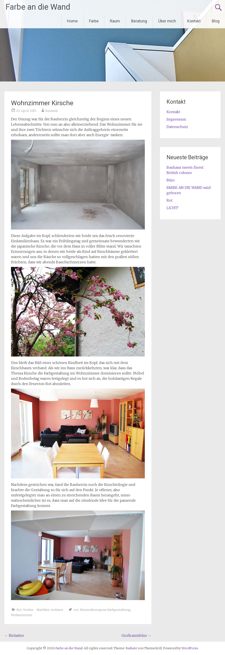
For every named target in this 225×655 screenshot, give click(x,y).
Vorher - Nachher (36, 610)
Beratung (139, 21)
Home (72, 21)
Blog (216, 21)
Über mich (167, 21)
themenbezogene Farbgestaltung (105, 610)
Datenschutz (177, 127)
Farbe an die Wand (37, 7)
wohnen (57, 610)
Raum (115, 21)
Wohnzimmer (22, 615)
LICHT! (172, 208)
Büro (171, 180)
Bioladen (14, 635)
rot (76, 610)
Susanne (51, 111)
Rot (19, 610)
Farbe (94, 21)
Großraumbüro (136, 635)
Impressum (176, 119)
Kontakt (194, 21)
